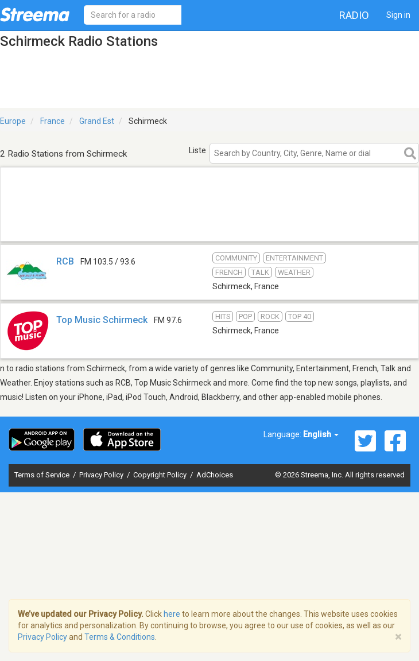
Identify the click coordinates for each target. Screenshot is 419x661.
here (172, 614)
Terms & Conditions (119, 636)
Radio (354, 15)
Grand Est (96, 121)
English (321, 434)
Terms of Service (42, 475)
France (52, 121)
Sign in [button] (398, 15)
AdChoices (214, 475)
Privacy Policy (102, 475)
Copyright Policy (160, 475)
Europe (13, 121)
